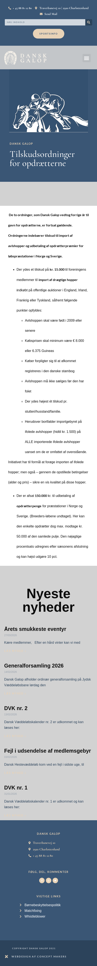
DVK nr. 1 (15, 788)
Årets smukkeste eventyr (35, 629)
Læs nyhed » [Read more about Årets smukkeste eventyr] (15, 651)
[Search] (88, 22)
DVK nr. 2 (15, 708)
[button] (87, 58)
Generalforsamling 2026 (33, 666)
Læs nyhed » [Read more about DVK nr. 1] (15, 815)
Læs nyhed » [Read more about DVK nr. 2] (15, 736)
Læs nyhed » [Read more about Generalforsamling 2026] (15, 693)
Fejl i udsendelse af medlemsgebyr (47, 751)
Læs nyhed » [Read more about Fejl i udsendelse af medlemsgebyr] (15, 773)
